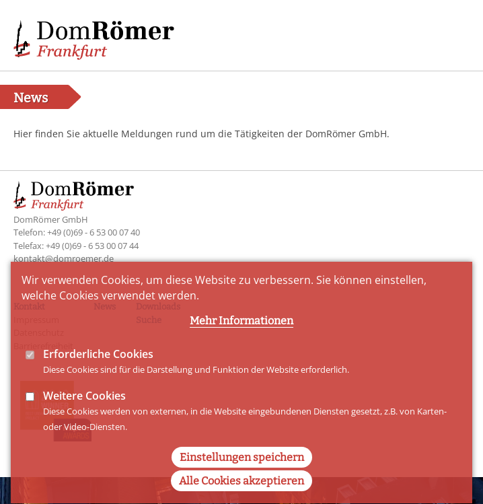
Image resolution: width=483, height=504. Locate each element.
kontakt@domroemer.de (63, 258)
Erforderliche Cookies (98, 370)
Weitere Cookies (84, 411)
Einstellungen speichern (242, 474)
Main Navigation (449, 33)
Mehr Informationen (241, 336)
